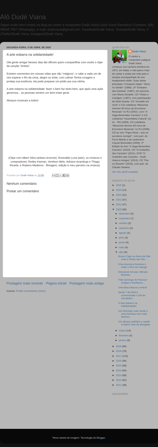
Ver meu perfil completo (125, 171)
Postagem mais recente (24, 283)
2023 (119, 195)
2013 (119, 375)
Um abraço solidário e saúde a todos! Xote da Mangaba (134, 323)
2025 (119, 185)
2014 (119, 370)
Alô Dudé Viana (23, 17)
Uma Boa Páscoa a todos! (132, 287)
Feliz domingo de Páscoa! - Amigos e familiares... (133, 281)
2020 (119, 209)
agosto (123, 232)
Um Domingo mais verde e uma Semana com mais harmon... (133, 314)
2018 (119, 351)
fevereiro (124, 335)
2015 (119, 365)
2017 (119, 356)
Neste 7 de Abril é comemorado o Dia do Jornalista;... (132, 295)
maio (122, 247)
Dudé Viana (139, 51)
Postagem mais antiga (86, 283)
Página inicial (56, 283)
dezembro (125, 213)
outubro (123, 223)
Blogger (101, 437)
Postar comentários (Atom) (31, 291)
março (122, 330)
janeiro (123, 340)
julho (122, 237)
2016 (119, 360)
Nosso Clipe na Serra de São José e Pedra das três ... (134, 258)
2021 (119, 204)
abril (121, 252)
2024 (119, 190)
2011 (119, 385)
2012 (119, 380)
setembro (124, 228)
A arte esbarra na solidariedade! (127, 304)
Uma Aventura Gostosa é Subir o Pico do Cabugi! (132, 265)
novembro (125, 218)
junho (122, 242)
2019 (119, 346)
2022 (119, 199)
